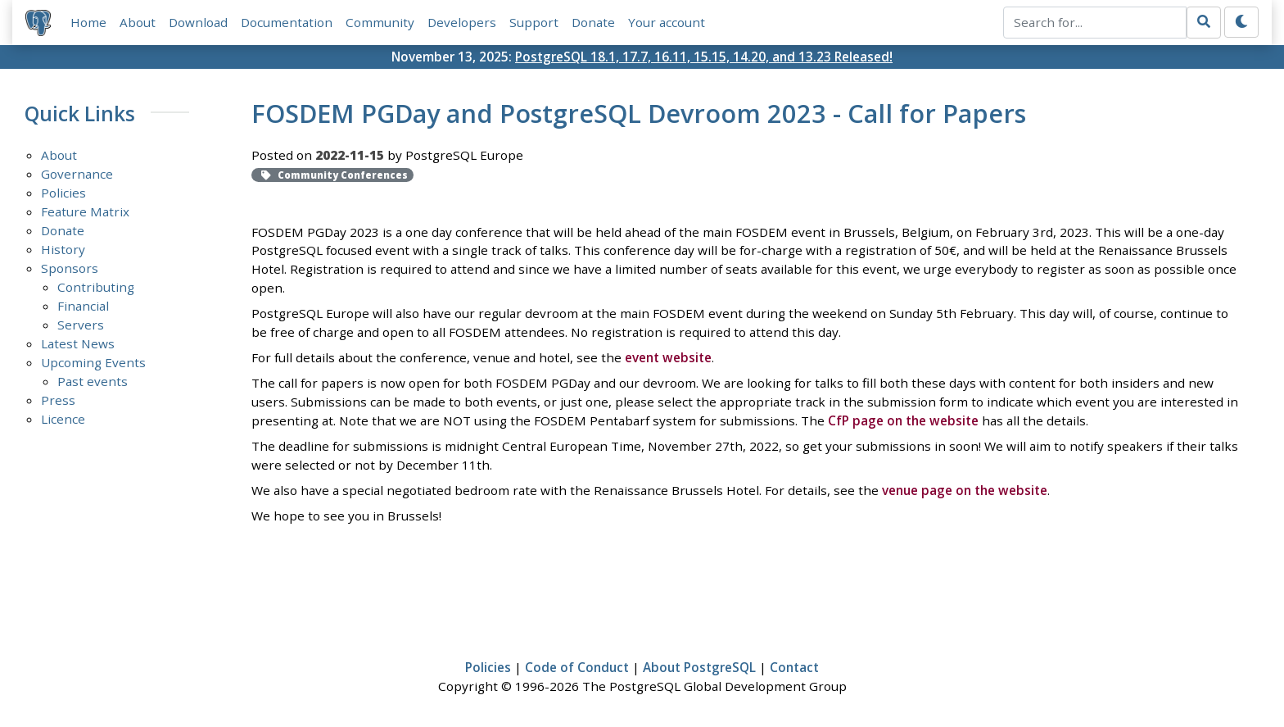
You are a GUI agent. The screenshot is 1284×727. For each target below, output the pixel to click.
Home (88, 22)
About (138, 22)
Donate (593, 22)
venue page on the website (964, 490)
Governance (77, 174)
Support (533, 22)
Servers (80, 324)
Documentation (286, 22)
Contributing (95, 287)
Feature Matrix (85, 211)
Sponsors (69, 268)
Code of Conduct (577, 667)
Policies (63, 192)
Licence (63, 419)
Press (58, 400)
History (63, 249)
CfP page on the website (903, 420)
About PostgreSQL (699, 667)
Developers (461, 22)
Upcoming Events (93, 362)
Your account (666, 22)
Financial (83, 306)
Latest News (78, 343)
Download (198, 22)
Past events (92, 381)
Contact (794, 667)
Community (380, 22)
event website (668, 357)
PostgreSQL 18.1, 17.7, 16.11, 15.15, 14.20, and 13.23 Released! (704, 56)
